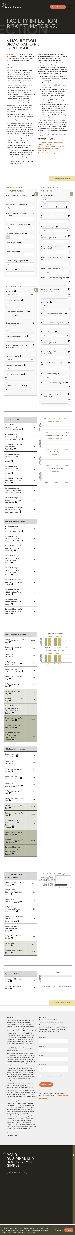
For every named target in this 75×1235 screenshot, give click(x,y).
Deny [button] (59, 1230)
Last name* (42, 1046)
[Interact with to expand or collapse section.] (36, 194)
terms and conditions (58, 1076)
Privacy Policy (17, 1232)
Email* (41, 1055)
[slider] (7, 307)
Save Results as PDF (62, 178)
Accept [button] (68, 1230)
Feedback (42, 1064)
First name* (43, 1037)
